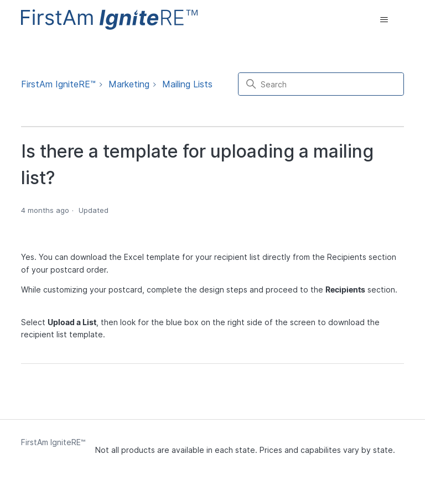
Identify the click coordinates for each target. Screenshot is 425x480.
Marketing (128, 84)
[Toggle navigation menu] (384, 20)
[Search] (321, 84)
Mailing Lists (187, 84)
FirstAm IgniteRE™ (58, 84)
